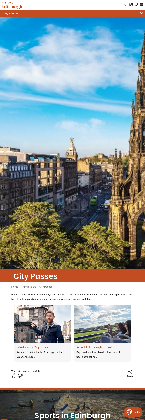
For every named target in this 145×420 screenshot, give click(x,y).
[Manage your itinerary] (136, 4)
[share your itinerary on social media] (130, 371)
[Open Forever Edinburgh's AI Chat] (133, 412)
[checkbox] (13, 375)
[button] (130, 371)
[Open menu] (141, 4)
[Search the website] (126, 4)
